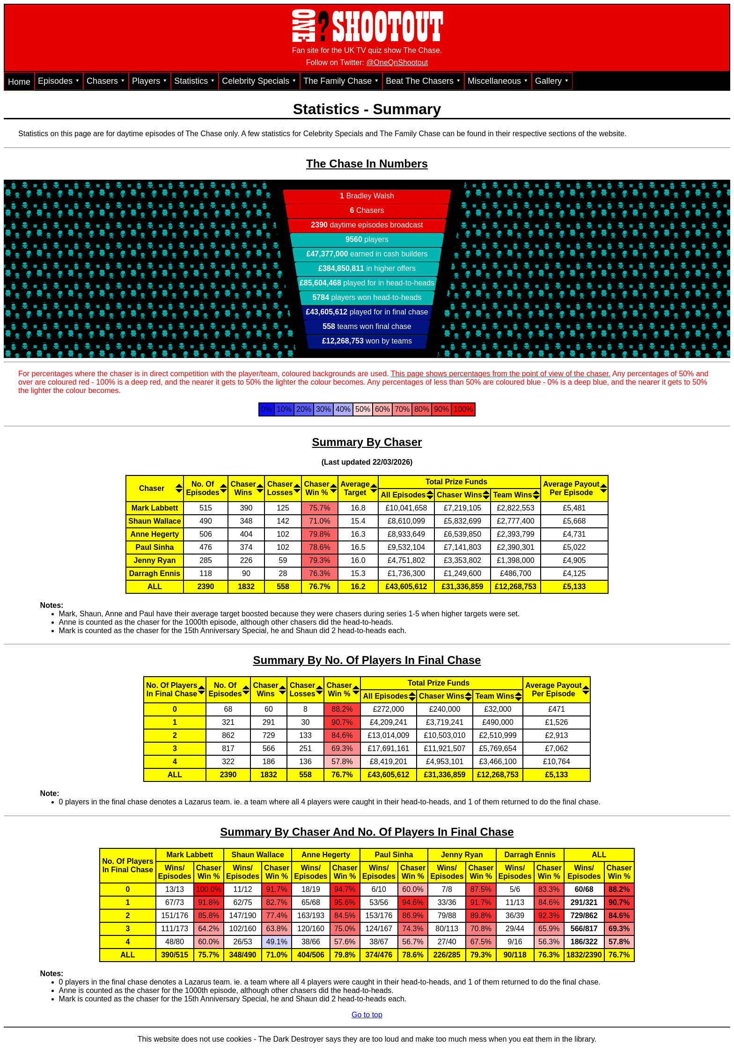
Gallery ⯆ (552, 81)
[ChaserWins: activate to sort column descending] (246, 488)
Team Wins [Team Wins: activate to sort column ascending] (512, 495)
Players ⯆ (150, 81)
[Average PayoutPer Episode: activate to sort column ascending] (574, 488)
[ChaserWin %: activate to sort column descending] (319, 488)
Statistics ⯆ (194, 81)
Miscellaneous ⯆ (498, 81)
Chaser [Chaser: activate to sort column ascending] (151, 488)
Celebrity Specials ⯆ (259, 81)
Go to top (367, 1015)
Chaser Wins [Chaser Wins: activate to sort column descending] (459, 495)
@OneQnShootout (397, 62)
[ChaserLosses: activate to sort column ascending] (282, 488)
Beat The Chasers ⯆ (423, 81)
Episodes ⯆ (59, 81)
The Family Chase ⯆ (341, 81)
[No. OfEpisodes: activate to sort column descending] (205, 488)
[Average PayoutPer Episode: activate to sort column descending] (556, 689)
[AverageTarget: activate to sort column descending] (358, 488)
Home (19, 82)
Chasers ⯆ (106, 81)
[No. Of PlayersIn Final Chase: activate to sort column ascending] (174, 689)
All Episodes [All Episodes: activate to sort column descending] (403, 495)
